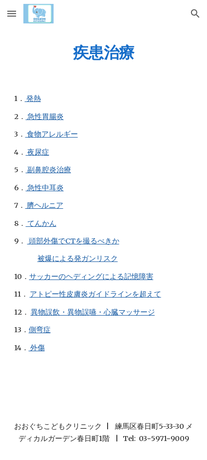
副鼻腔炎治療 (48, 169)
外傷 (37, 347)
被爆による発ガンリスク (78, 258)
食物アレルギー (51, 134)
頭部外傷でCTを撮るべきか (73, 241)
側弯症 (40, 329)
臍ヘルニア (44, 205)
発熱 (33, 98)
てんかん (41, 223)
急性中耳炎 (45, 187)
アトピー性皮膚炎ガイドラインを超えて (95, 294)
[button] (11, 13)
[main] (103, 52)
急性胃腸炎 (45, 116)
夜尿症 (37, 152)
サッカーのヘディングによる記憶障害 (91, 276)
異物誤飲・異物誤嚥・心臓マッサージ (93, 312)
